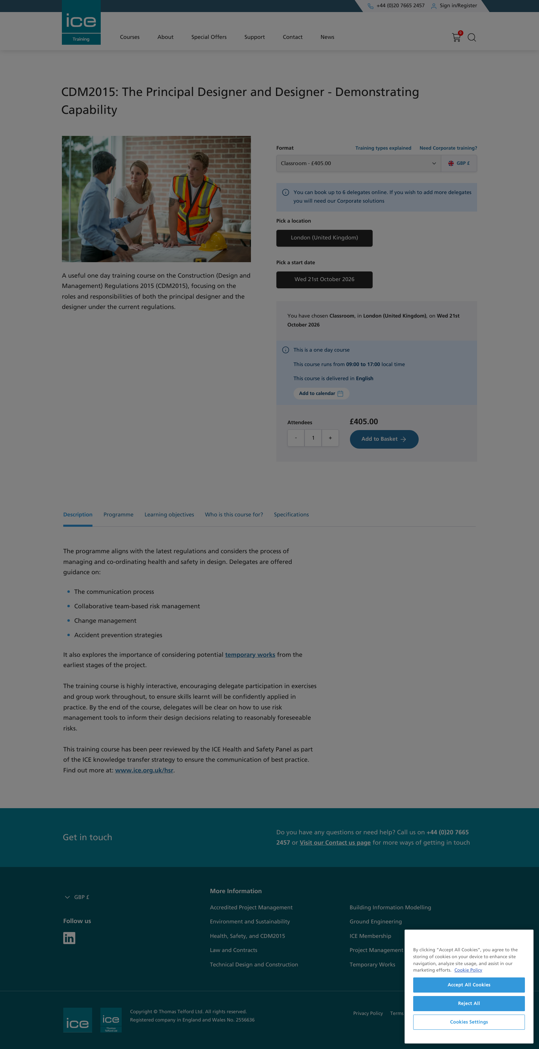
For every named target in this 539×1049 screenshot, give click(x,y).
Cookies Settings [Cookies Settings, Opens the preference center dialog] (469, 1022)
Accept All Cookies (469, 985)
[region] (469, 986)
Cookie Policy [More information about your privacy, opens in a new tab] (468, 970)
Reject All (469, 1003)
